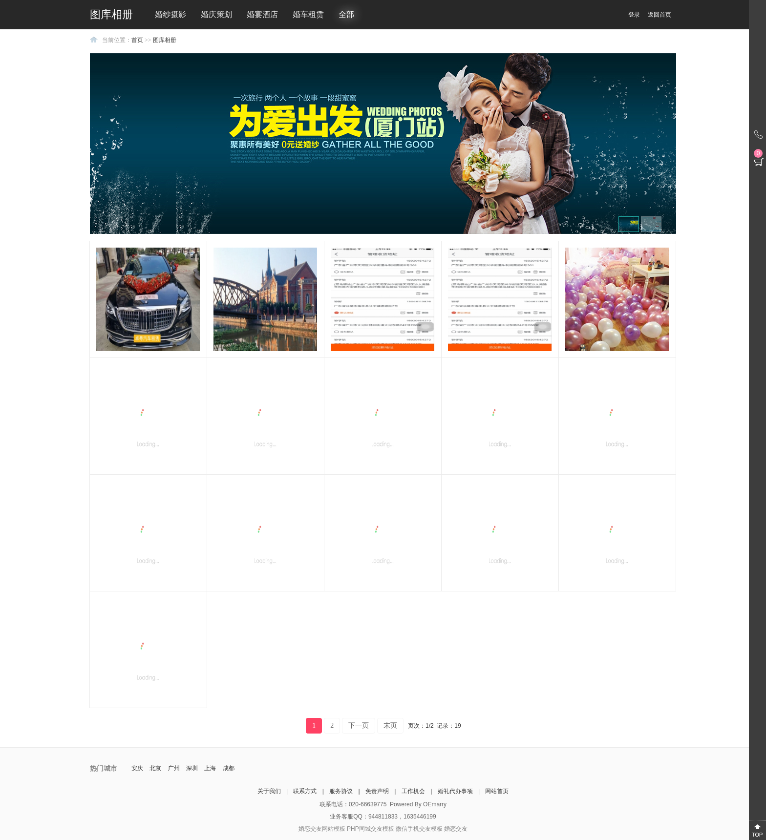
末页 (390, 725)
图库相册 (164, 40)
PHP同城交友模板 (370, 828)
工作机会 (413, 791)
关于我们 (269, 791)
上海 (210, 768)
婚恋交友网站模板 (321, 828)
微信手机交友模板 (419, 828)
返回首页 (659, 14)
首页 (137, 40)
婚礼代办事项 (455, 791)
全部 (346, 14)
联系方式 (305, 791)
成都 (228, 768)
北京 (155, 768)
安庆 (137, 768)
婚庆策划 (216, 14)
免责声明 (377, 791)
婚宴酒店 (262, 14)
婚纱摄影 (170, 14)
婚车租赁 (308, 14)
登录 (634, 14)
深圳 (192, 768)
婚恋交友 (456, 828)
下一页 (358, 725)
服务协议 (341, 791)
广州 (174, 768)
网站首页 (497, 791)
